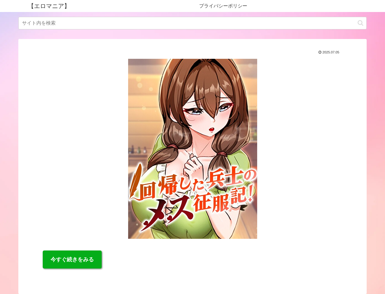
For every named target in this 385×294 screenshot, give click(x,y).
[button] (360, 23)
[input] (192, 23)
